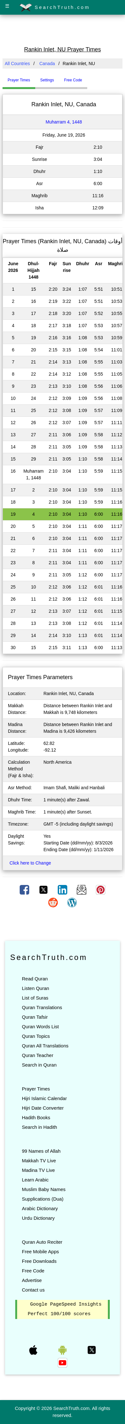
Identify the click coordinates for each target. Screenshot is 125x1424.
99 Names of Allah (41, 1151)
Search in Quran (39, 1065)
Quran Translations (42, 1007)
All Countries (17, 63)
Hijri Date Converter (43, 1108)
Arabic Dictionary (40, 1208)
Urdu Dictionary (38, 1218)
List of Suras (35, 998)
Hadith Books (36, 1117)
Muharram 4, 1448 (64, 121)
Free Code (33, 1270)
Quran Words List (40, 1026)
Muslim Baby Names (44, 1189)
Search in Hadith (39, 1127)
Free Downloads (39, 1261)
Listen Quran (35, 988)
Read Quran (35, 978)
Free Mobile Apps (40, 1251)
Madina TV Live (38, 1170)
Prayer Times (36, 1088)
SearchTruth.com (54, 8)
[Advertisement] (62, 30)
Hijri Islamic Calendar (44, 1098)
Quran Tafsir (35, 1017)
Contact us (33, 1290)
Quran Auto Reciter (42, 1242)
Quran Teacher (37, 1055)
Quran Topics (36, 1036)
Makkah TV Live (39, 1160)
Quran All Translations (45, 1045)
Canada (47, 63)
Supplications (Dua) (42, 1199)
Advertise (32, 1280)
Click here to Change (30, 863)
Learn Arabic (35, 1179)
